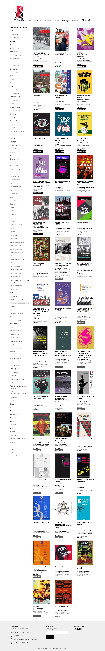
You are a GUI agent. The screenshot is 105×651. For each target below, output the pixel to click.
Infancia (13, 214)
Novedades (14, 34)
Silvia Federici (40, 185)
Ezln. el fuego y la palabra (61, 607)
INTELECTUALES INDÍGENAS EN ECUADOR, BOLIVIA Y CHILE (63, 399)
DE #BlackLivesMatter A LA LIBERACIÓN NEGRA (85, 183)
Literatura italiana (16, 270)
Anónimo (38, 404)
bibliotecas (14, 435)
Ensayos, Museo (15, 166)
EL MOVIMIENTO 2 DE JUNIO (63, 480)
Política (12, 382)
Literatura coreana (16, 252)
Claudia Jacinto (58, 271)
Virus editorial (62, 103)
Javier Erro (61, 101)
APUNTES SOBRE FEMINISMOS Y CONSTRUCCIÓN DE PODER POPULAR (84, 354)
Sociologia (13, 407)
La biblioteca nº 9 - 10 (41, 522)
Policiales (13, 375)
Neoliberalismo (15, 317)
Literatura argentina (17, 242)
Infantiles (13, 221)
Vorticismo (13, 428)
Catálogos (66, 21)
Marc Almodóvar (62, 442)
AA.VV (38, 102)
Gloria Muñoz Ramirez (63, 610)
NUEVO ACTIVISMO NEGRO (62, 223)
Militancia (13, 296)
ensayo (12, 442)
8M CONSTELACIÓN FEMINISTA (62, 182)
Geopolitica (14, 200)
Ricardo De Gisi (66, 271)
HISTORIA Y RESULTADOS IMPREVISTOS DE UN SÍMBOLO (63, 524)
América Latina (15, 48)
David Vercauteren (85, 530)
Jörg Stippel (84, 272)
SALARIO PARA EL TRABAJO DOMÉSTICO (41, 182)
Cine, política (14, 90)
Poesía (12, 362)
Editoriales (47, 21)
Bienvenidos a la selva (63, 567)
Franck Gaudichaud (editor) (43, 442)
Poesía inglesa (15, 372)
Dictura (12, 138)
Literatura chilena (16, 249)
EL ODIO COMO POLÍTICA (82, 139)
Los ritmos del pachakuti (38, 264)
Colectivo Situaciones (63, 571)
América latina (38, 439)
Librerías (57, 21)
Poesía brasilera (15, 365)
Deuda (12, 135)
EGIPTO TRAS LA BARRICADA (61, 439)
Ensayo (12, 152)
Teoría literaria (15, 418)
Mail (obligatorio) (51, 629)
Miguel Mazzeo (62, 359)
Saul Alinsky (83, 445)
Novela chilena (15, 324)
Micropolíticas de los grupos (84, 523)
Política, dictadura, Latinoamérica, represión (18, 392)
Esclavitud (13, 173)
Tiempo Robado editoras (65, 145)
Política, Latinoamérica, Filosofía (18, 387)
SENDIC (36, 606)
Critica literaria (15, 110)
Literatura (13, 238)
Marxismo (13, 289)
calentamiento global (17, 438)
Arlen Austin (47, 185)
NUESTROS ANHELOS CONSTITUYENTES (85, 264)
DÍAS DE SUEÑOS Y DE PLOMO (85, 397)
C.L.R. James (83, 101)
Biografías (13, 69)
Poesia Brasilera (15, 358)
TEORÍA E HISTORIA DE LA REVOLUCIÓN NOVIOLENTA (84, 310)
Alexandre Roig (58, 266)
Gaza (11, 197)
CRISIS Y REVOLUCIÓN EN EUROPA (85, 480)
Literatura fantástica (17, 259)
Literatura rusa (15, 277)
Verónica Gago (66, 266)
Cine (11, 86)
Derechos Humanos (17, 128)
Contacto (75, 21)
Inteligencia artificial (17, 225)
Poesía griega (14, 369)
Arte (11, 62)
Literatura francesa (16, 263)
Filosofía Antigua (16, 187)
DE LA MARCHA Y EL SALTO (62, 139)
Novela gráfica (15, 334)
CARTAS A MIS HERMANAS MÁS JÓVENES (83, 54)
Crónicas (13, 114)
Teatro (12, 411)
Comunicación (15, 93)
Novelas (12, 344)
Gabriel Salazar (40, 315)
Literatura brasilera (16, 245)
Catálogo (13, 31)
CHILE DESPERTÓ (39, 139)
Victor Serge (39, 226)
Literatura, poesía (16, 286)
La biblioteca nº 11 (39, 480)
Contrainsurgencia (16, 100)
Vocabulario (14, 425)
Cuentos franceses (16, 121)
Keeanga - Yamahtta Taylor (87, 187)
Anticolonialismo (16, 55)
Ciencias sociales (16, 83)
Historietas (13, 211)
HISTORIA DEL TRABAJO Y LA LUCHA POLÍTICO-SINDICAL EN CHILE (41, 310)
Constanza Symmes (85, 270)
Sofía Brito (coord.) (41, 361)
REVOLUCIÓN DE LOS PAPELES (63, 309)
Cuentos (13, 117)
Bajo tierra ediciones (86, 60)
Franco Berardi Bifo (63, 265)
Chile (12, 76)
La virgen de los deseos (83, 567)
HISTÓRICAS (37, 96)
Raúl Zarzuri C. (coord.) (63, 61)
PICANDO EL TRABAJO (63, 263)
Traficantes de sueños (42, 227)
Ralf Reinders (62, 483)
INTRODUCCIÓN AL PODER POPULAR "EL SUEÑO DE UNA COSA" (63, 353)
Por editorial (15, 37)
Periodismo (14, 355)
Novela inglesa (15, 337)
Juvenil (12, 232)
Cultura (12, 124)
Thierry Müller (88, 532)
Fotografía (13, 193)
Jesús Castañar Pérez (85, 315)
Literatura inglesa (16, 266)
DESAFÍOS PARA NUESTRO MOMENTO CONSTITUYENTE (41, 353)
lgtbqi (12, 449)
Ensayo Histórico (15, 155)
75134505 (22, 636)
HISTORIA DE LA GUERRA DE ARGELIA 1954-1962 (41, 54)
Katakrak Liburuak (85, 103)
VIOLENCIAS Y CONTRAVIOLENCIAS (63, 54)
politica (12, 452)
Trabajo (12, 421)
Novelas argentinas (16, 348)
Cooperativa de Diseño (50, 648)
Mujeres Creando (84, 571)
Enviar (49, 637)
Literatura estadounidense (19, 256)
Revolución (14, 400)
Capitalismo (14, 72)
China (12, 79)
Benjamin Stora (40, 58)
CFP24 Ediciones (63, 272)
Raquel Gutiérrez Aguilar (86, 58)
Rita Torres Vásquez (63, 317)
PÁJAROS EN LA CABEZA (61, 96)
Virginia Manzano (59, 268)
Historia (12, 207)
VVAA (59, 187)
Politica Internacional (17, 379)
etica (11, 445)
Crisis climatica (15, 107)
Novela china (14, 327)
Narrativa (13, 310)
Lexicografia (14, 235)
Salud (12, 404)
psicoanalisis (14, 456)
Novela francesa (15, 331)
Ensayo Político (15, 159)
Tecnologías (14, 414)
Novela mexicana (16, 341)
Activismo (13, 45)
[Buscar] (89, 20)
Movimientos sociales (17, 303)
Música (12, 306)
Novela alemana (15, 320)
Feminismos (14, 176)
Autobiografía (14, 65)
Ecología (13, 142)
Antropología (14, 59)
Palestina (13, 351)
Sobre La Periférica (34, 21)
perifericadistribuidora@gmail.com (25, 639)
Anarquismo (14, 52)
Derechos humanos (17, 131)
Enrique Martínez (67, 269)
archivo (12, 432)
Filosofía (13, 183)
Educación (13, 148)
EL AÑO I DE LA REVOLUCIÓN (39, 223)
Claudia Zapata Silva (63, 404)
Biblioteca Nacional (42, 486)
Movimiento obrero (16, 299)
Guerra (12, 204)
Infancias (13, 218)
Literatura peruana (16, 273)
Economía (13, 145)
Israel (12, 228)
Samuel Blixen (39, 608)
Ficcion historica (15, 180)
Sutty (68, 648)
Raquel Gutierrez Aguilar (42, 273)
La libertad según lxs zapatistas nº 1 (41, 397)
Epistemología (15, 169)
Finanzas (13, 190)
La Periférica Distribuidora (19, 629)
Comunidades (15, 97)
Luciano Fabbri (84, 359)
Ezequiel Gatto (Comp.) (64, 228)
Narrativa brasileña (16, 313)
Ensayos (13, 162)
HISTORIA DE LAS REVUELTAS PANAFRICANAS (83, 97)
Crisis (12, 104)
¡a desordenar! (82, 222)
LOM (38, 60)
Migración (13, 292)
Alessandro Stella (84, 401)
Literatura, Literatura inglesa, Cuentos (19, 281)
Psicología (13, 397)
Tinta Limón (40, 145)
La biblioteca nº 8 (39, 567)
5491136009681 (26, 632)
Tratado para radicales (85, 439)
